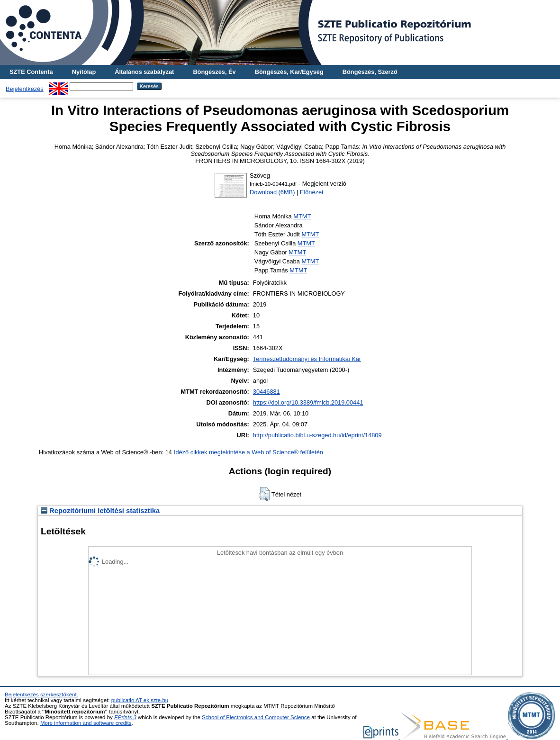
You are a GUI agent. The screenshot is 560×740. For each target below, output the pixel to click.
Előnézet (312, 192)
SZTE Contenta (31, 71)
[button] (264, 494)
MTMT (302, 216)
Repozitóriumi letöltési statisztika (100, 510)
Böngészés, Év (214, 71)
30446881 (266, 391)
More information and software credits (86, 723)
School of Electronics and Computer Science (256, 717)
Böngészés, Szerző (370, 71)
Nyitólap (84, 71)
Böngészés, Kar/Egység (289, 71)
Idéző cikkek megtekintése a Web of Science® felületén (248, 452)
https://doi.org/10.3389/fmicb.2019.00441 (308, 402)
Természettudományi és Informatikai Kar (307, 358)
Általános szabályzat (144, 71)
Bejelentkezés (25, 88)
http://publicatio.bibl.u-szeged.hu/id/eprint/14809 (317, 435)
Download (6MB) (272, 192)
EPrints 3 (125, 717)
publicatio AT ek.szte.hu (140, 700)
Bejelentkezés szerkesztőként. (41, 694)
